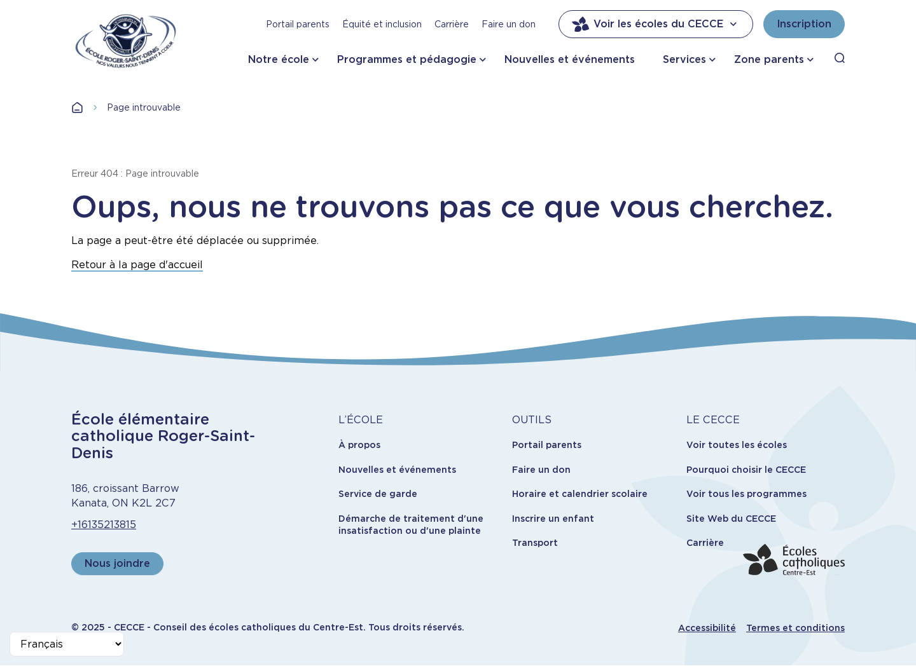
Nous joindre (117, 563)
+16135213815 (103, 525)
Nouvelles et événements (569, 59)
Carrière (451, 24)
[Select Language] (67, 644)
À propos (359, 445)
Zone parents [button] (769, 59)
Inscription (804, 24)
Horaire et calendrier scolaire (580, 494)
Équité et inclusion (382, 24)
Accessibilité (707, 628)
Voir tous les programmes (746, 494)
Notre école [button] (278, 59)
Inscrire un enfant (553, 518)
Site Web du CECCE (731, 518)
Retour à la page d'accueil (137, 265)
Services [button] (684, 59)
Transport (535, 543)
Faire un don (509, 24)
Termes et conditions (795, 628)
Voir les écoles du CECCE (656, 24)
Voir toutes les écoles (736, 445)
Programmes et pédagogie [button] (406, 59)
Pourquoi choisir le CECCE (746, 470)
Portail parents (298, 24)
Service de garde (377, 494)
